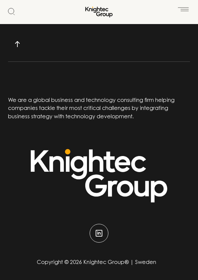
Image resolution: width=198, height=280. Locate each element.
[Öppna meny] (183, 7)
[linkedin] (99, 233)
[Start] (99, 12)
